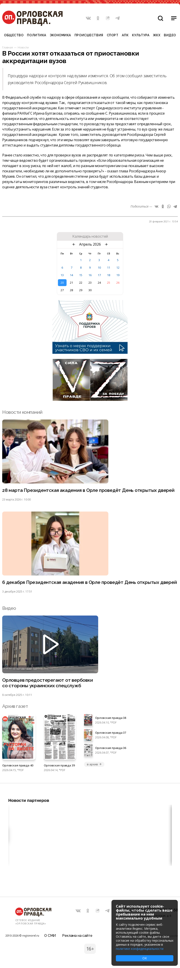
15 (80, 275)
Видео (170, 35)
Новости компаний (22, 412)
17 (99, 275)
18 (108, 275)
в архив (94, 764)
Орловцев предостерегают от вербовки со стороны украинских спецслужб (47, 682)
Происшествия (89, 35)
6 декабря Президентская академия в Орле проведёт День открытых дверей (89, 582)
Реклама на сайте (77, 935)
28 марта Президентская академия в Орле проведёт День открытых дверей (88, 490)
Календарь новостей (90, 236)
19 (117, 275)
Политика (36, 35)
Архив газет (15, 706)
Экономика (60, 35)
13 (62, 275)
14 (71, 275)
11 (108, 267)
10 (99, 267)
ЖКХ (157, 35)
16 (90, 275)
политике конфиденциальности (139, 949)
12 (117, 267)
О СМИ (50, 935)
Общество (13, 35)
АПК (125, 35)
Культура (140, 35)
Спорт (113, 35)
